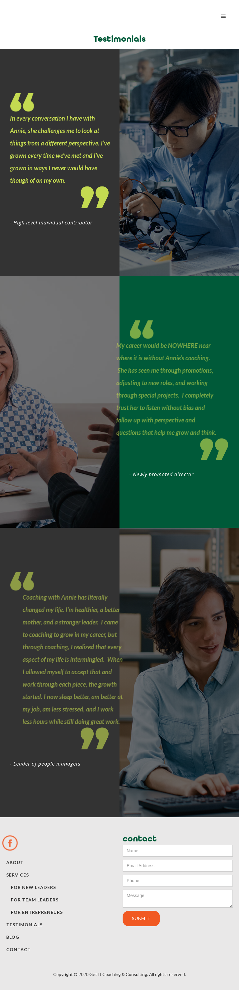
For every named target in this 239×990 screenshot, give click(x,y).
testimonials (24, 924)
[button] (223, 16)
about (15, 862)
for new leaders (33, 887)
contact (18, 949)
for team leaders (35, 899)
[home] (37, 10)
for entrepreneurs (37, 912)
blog (12, 937)
